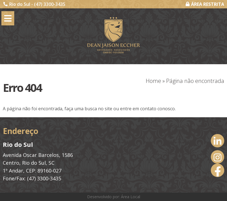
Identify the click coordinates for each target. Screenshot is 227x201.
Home (153, 81)
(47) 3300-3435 (49, 4)
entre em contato (138, 109)
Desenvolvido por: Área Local (113, 196)
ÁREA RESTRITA (205, 4)
